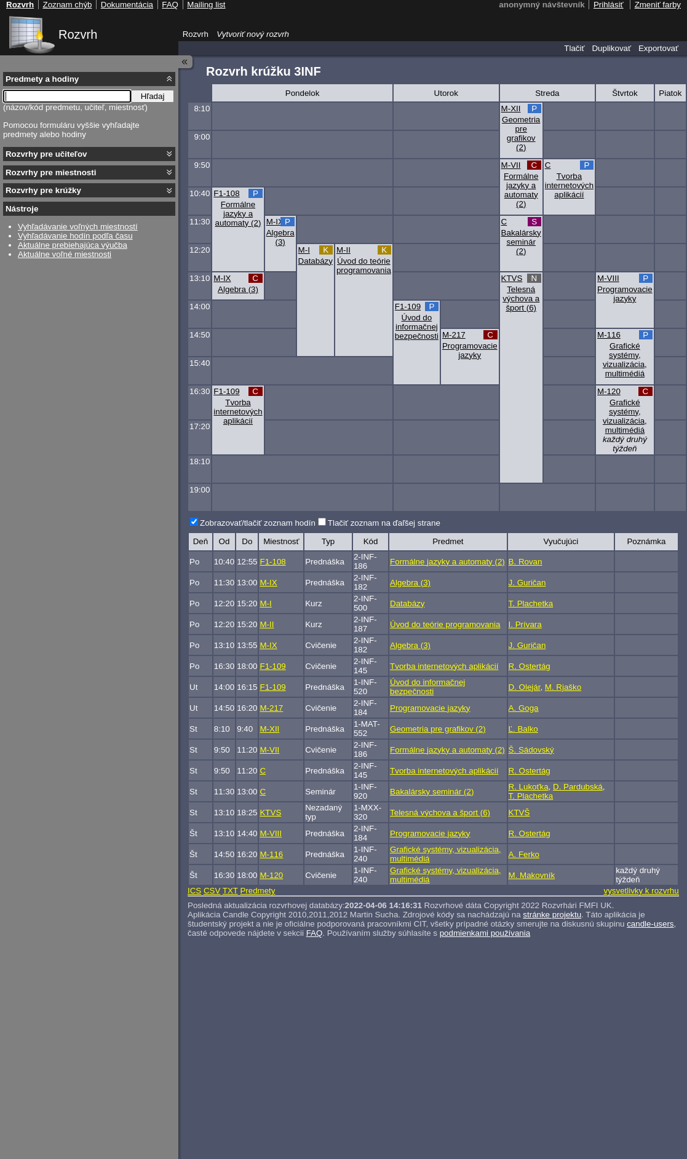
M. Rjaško (563, 687)
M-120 (609, 391)
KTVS (512, 278)
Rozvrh (77, 34)
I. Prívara (525, 624)
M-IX (275, 221)
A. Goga (524, 708)
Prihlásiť (609, 4)
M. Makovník (532, 875)
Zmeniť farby (658, 4)
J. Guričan (527, 582)
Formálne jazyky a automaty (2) (521, 190)
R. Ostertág (529, 666)
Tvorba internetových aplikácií (569, 185)
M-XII (511, 108)
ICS (194, 890)
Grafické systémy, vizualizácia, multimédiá (625, 359)
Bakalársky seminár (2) (521, 242)
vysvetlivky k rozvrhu (640, 890)
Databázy (315, 261)
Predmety (257, 890)
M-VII (511, 165)
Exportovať (658, 48)
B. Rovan (525, 561)
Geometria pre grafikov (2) (521, 133)
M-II (343, 250)
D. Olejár (525, 687)
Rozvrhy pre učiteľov (46, 154)
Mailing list (206, 4)
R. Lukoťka (529, 786)
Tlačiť (574, 48)
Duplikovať (611, 48)
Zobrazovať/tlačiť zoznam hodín (258, 523)
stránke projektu (552, 914)
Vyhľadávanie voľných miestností (78, 226)
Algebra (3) (280, 237)
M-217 (454, 334)
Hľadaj (153, 96)
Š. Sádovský (531, 749)
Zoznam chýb (67, 4)
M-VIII (608, 278)
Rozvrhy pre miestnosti (51, 172)
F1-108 (226, 193)
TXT (230, 890)
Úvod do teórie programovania (363, 265)
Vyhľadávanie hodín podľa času (75, 235)
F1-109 (408, 306)
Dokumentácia (127, 4)
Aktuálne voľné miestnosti (64, 254)
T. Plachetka (531, 603)
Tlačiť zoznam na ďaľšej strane (384, 523)
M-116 (609, 334)
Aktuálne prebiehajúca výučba (72, 245)
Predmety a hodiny (42, 79)
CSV (212, 890)
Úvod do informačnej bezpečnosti (417, 327)
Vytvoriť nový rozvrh (252, 34)
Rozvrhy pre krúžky (43, 190)
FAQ (314, 933)
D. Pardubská (578, 786)
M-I (304, 250)
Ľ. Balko (523, 729)
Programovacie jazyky (625, 294)
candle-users (650, 923)
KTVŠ (519, 812)
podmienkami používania (485, 933)
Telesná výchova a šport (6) (520, 298)
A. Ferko (524, 854)
